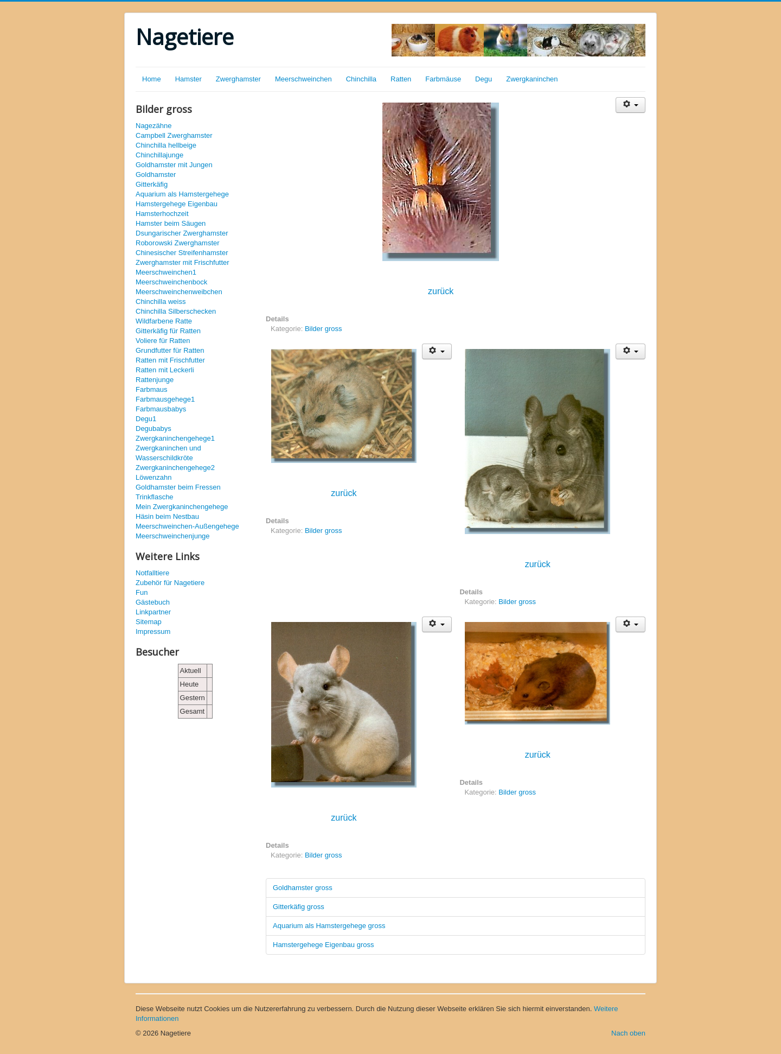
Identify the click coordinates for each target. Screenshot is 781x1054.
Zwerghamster (238, 79)
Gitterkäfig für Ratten (168, 331)
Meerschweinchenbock (171, 282)
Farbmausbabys (161, 409)
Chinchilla (361, 79)
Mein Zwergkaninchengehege (182, 507)
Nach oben (628, 1033)
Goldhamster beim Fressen (178, 487)
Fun (142, 592)
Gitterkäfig (152, 184)
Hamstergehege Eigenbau (176, 204)
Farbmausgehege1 (165, 399)
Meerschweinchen (303, 79)
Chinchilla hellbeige (166, 145)
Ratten (400, 79)
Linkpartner (153, 612)
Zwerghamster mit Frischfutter (182, 262)
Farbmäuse (443, 79)
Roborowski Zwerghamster (178, 243)
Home (151, 79)
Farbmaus (152, 389)
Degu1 (146, 419)
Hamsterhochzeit (162, 213)
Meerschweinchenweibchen (179, 292)
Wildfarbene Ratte (164, 321)
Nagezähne (154, 126)
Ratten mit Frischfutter (170, 360)
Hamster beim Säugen (171, 223)
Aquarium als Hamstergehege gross (329, 926)
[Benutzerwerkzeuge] (630, 105)
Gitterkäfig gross (298, 907)
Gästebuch (153, 602)
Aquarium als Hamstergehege (182, 194)
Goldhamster (156, 174)
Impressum (153, 631)
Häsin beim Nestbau (167, 516)
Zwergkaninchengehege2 (175, 467)
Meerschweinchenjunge (173, 536)
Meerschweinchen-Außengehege (187, 526)
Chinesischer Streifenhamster (182, 253)
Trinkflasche (155, 497)
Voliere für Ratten (163, 340)
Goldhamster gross (302, 888)
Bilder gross (323, 329)
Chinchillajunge (159, 155)
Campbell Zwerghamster (174, 135)
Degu (483, 79)
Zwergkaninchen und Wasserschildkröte (168, 453)
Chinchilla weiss (160, 301)
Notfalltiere (152, 573)
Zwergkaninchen (532, 79)
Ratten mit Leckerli (165, 370)
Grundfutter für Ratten (170, 350)
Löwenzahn (154, 477)
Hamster (188, 79)
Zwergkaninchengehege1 (175, 438)
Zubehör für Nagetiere (170, 583)
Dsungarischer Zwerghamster (182, 233)
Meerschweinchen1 (166, 272)
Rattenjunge (155, 380)
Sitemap (149, 622)
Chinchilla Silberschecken (176, 311)
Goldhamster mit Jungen (174, 165)
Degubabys (153, 428)
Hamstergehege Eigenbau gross (323, 945)
